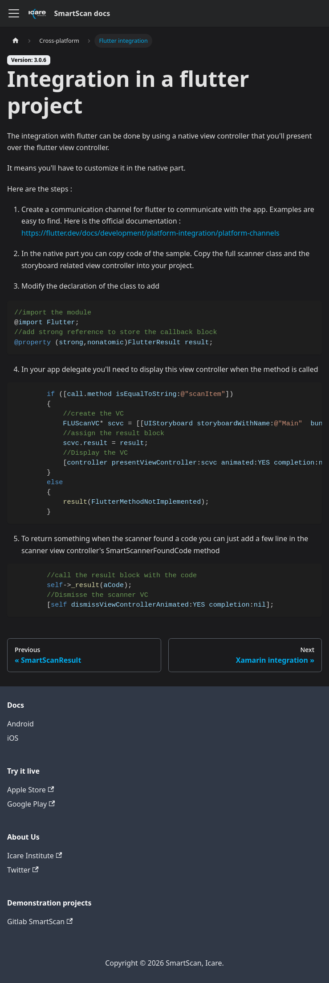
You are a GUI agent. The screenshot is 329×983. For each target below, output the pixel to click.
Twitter (23, 870)
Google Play (31, 804)
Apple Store (30, 790)
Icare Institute (34, 856)
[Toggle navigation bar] (13, 13)
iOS (12, 738)
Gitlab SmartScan (40, 921)
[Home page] (15, 41)
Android (20, 724)
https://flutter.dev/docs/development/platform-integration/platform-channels (150, 233)
